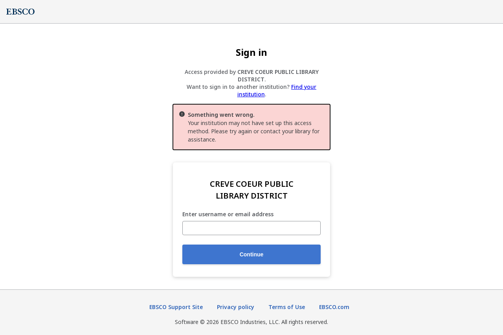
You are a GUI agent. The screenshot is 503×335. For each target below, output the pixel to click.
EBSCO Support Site (176, 307)
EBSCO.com (334, 307)
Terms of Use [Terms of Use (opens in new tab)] (286, 307)
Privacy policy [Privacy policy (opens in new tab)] (235, 307)
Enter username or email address (228, 214)
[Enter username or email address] (251, 228)
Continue (252, 254)
